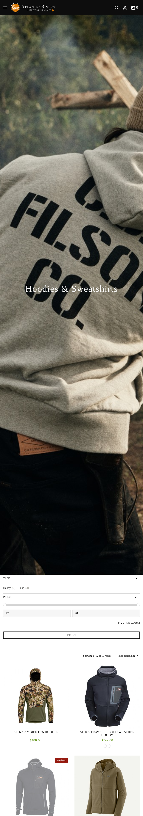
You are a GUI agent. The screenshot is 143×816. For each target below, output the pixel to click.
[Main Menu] (6, 7)
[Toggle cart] (134, 7)
